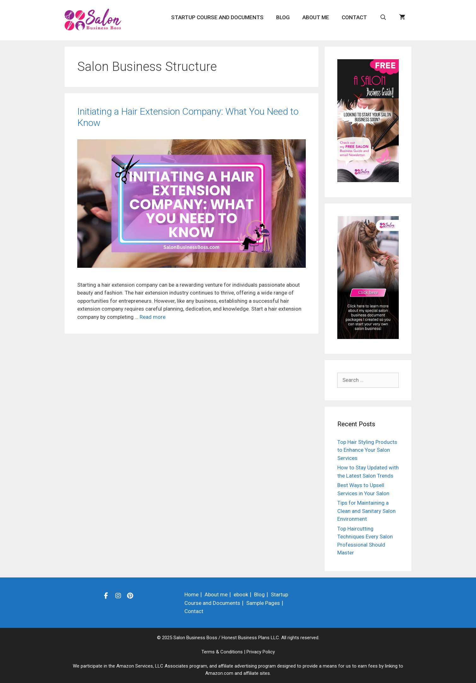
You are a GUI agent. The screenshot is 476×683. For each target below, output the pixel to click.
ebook (241, 594)
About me (315, 17)
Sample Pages (263, 603)
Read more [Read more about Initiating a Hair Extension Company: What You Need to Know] (152, 317)
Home (191, 594)
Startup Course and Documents (217, 17)
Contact (354, 17)
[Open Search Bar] (383, 17)
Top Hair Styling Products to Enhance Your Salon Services (367, 450)
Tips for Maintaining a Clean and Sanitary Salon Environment (366, 511)
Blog (283, 17)
